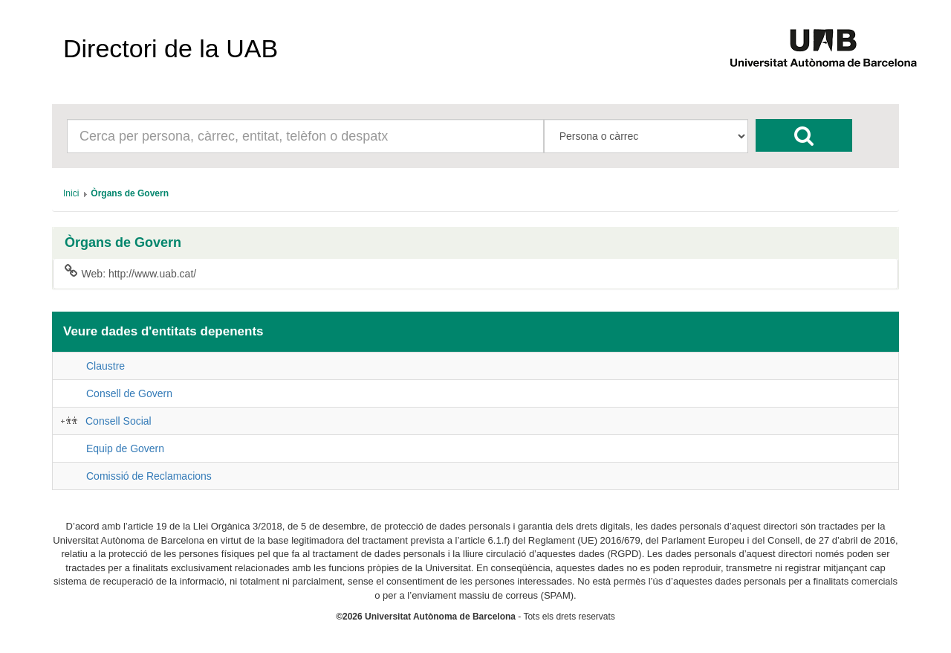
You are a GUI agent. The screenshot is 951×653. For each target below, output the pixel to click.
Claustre (105, 366)
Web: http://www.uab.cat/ (130, 273)
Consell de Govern (129, 393)
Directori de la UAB (170, 48)
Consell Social (118, 421)
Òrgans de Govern (123, 243)
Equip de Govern (125, 448)
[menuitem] (71, 193)
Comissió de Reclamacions (149, 476)
